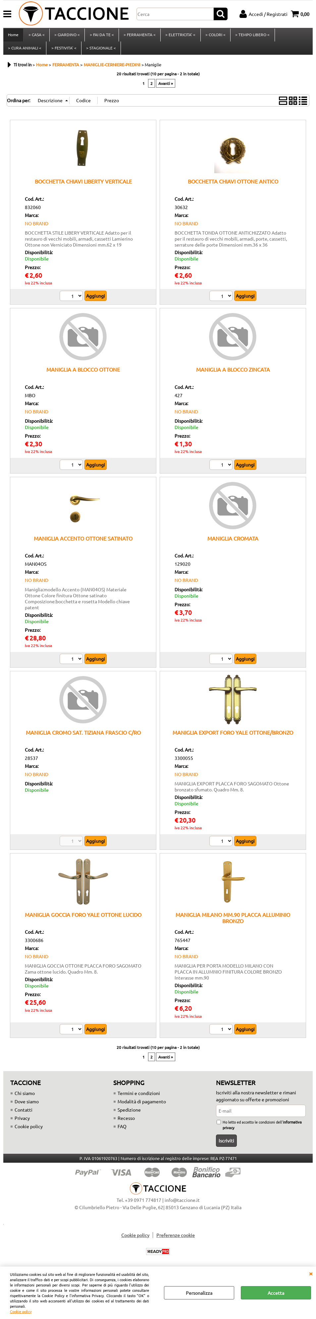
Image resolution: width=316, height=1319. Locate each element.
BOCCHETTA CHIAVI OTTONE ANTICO (233, 185)
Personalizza (199, 1293)
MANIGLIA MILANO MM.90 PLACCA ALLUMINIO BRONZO (233, 921)
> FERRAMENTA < (139, 35)
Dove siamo (27, 1105)
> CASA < (36, 35)
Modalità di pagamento (142, 1105)
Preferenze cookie (175, 1239)
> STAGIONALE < (101, 50)
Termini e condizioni (139, 1097)
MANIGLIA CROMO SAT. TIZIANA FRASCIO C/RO (83, 736)
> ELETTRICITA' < (180, 35)
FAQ (122, 1130)
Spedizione (129, 1114)
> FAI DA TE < (101, 35)
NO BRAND (36, 227)
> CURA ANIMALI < (24, 50)
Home (13, 35)
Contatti (23, 1114)
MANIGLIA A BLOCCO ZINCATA (233, 373)
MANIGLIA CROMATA (232, 542)
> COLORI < (214, 35)
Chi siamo (25, 1097)
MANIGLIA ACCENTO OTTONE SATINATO (83, 542)
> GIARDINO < (66, 35)
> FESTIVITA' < (63, 50)
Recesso (126, 1122)
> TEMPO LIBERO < (251, 35)
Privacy (22, 1122)
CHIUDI (311, 1273)
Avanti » (165, 87)
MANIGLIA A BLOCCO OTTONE (83, 373)
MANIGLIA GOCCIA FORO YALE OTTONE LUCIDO (83, 918)
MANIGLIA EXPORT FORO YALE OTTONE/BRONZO (233, 736)
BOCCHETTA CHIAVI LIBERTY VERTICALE (83, 185)
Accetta (276, 1293)
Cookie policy (20, 1311)
